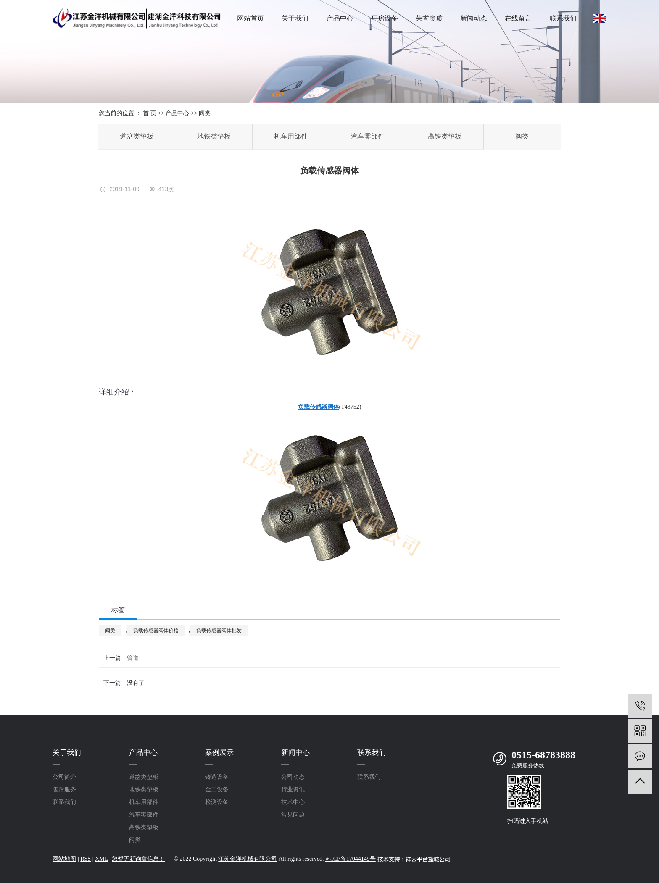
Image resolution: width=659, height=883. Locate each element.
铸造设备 (217, 777)
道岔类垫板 (136, 136)
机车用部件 (291, 136)
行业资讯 (293, 789)
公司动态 (293, 777)
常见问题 (293, 815)
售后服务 (64, 789)
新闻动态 (473, 18)
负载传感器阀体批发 (219, 630)
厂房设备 (384, 18)
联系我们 (563, 18)
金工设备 (217, 789)
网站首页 (250, 18)
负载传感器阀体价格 (156, 630)
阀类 (205, 113)
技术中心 (293, 802)
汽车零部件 (368, 136)
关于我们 (295, 18)
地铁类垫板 (214, 136)
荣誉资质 (429, 18)
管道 (133, 658)
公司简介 (64, 777)
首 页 (149, 113)
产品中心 (340, 18)
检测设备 (217, 802)
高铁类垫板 (444, 136)
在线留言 (518, 18)
